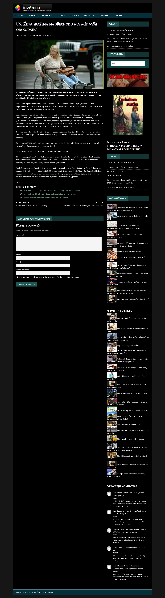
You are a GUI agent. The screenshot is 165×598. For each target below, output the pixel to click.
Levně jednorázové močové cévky (120, 46)
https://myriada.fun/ (119, 145)
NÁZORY (104, 15)
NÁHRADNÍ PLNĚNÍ (114, 175)
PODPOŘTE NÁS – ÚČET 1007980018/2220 (123, 34)
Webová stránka (22, 269)
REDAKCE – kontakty (115, 171)
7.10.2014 (23, 35)
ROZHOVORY (89, 15)
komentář (20, 235)
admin (32, 35)
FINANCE (32, 15)
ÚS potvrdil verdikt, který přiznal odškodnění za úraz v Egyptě (48, 194)
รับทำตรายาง (118, 492)
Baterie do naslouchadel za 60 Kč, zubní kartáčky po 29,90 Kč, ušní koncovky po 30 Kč (127, 40)
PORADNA (117, 15)
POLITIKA (19, 15)
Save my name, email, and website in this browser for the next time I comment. (49, 277)
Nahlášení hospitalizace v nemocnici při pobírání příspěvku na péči (128, 567)
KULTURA (75, 15)
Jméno (18, 254)
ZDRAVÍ (62, 15)
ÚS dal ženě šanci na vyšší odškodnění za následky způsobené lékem (50, 190)
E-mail (18, 262)
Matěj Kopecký (119, 547)
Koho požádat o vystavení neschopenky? (129, 494)
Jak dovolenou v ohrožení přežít (129, 549)
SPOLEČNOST (47, 15)
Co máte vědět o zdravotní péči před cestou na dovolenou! (130, 531)
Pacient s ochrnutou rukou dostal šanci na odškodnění (44, 197)
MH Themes (49, 592)
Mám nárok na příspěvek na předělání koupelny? (129, 512)
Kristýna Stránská (119, 529)
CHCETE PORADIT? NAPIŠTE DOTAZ (120, 30)
